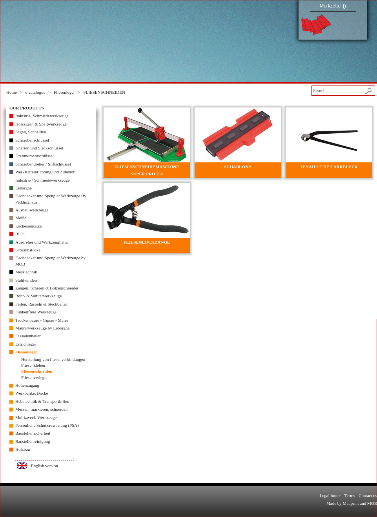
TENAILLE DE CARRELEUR (328, 166)
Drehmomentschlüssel (34, 155)
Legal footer (330, 495)
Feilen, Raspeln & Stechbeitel (41, 304)
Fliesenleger (64, 92)
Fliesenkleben (33, 365)
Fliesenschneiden (36, 371)
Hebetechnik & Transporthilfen (42, 401)
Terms (349, 495)
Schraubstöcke (27, 250)
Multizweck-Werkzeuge (35, 417)
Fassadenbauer (28, 335)
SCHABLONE (237, 166)
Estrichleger (25, 344)
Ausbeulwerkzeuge (31, 210)
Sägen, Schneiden (30, 131)
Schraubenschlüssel (32, 140)
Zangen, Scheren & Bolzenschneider (46, 288)
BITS (20, 233)
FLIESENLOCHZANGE (147, 242)
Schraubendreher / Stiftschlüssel (43, 164)
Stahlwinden (26, 280)
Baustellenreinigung (32, 441)
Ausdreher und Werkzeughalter (42, 242)
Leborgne (23, 188)
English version (44, 465)
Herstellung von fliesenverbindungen (53, 359)
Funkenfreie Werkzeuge (35, 311)
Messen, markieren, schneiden (41, 409)
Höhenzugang (27, 385)
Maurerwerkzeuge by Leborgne (42, 328)
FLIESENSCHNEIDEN (104, 92)
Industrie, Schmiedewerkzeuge (42, 115)
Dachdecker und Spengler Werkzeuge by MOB (50, 260)
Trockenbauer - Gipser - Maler (41, 320)
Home (11, 92)
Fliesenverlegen (35, 377)
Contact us (368, 495)
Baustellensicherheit (32, 433)
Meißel (21, 217)
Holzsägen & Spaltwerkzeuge (41, 124)
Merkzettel (333, 6)
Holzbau (22, 449)
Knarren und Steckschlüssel (39, 148)
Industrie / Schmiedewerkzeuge (42, 180)
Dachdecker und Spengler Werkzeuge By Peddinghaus (50, 198)
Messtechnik (26, 271)
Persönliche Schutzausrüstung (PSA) (47, 425)
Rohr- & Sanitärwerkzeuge (38, 295)
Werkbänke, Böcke (31, 393)
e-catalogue (35, 92)
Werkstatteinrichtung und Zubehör (45, 171)
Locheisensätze (28, 226)
